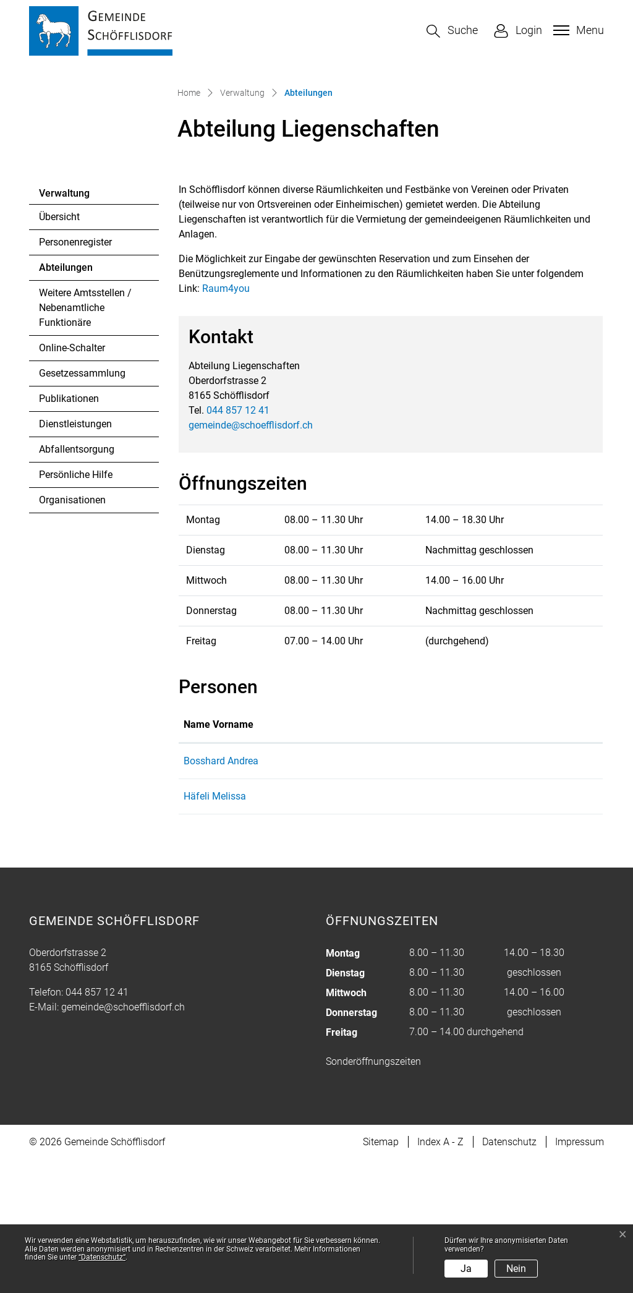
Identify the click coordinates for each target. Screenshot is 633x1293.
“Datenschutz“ (102, 1257)
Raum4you (232, 422)
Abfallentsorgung (76, 583)
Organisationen (72, 633)
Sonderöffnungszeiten (373, 1195)
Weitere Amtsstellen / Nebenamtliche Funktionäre (85, 441)
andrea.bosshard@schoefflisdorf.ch (473, 894)
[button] (452, 31)
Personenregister (75, 376)
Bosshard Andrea (221, 894)
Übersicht (59, 350)
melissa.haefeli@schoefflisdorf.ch (470, 930)
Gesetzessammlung (82, 507)
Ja (466, 1268)
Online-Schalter (72, 481)
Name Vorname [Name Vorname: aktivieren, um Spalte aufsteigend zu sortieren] (218, 858)
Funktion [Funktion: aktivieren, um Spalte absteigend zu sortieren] (322, 858)
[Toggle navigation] (577, 30)
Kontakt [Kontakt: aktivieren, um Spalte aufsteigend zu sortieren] (413, 858)
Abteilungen (72, 404)
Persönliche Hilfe (76, 608)
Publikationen (69, 532)
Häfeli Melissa (215, 930)
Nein (516, 1268)
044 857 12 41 (238, 544)
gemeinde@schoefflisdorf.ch (251, 559)
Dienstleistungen (75, 557)
